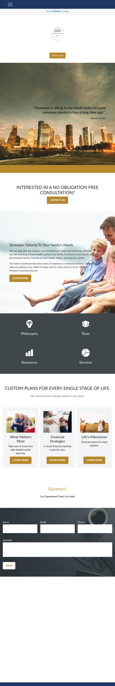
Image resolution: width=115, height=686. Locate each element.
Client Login (57, 55)
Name (6, 522)
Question (7, 540)
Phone (81, 522)
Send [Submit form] (9, 565)
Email (43, 522)
